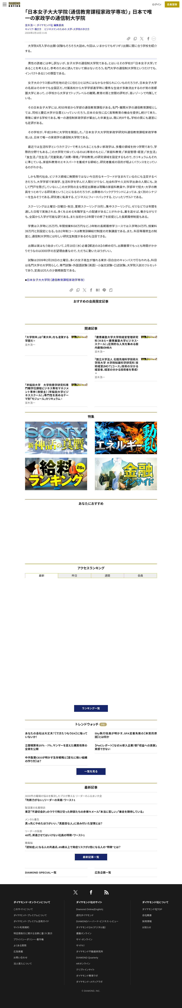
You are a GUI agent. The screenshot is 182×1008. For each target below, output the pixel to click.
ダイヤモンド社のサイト (89, 902)
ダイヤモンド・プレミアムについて (30, 915)
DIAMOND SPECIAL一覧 (40, 872)
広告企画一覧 (103, 872)
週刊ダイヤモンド (85, 915)
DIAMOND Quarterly (87, 957)
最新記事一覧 (91, 857)
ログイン (156, 4)
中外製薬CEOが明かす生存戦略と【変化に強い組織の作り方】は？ (56, 759)
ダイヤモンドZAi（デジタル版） (91, 927)
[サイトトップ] (14, 4)
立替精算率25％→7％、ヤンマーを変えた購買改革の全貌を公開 (56, 747)
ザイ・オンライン (84, 939)
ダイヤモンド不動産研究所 (89, 951)
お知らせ (146, 927)
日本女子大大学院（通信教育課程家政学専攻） (56, 279)
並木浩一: (44, 25)
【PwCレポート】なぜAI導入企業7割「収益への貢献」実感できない (126, 747)
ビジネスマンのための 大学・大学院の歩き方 (67, 29)
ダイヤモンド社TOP (152, 909)
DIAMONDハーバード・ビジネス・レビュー (97, 921)
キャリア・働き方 (33, 29)
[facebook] (91, 893)
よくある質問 (20, 945)
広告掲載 (18, 951)
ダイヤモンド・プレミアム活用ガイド (31, 921)
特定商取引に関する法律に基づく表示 (33, 933)
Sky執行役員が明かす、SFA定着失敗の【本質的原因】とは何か (126, 735)
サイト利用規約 (21, 927)
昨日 (74, 575)
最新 (41, 575)
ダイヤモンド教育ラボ (87, 975)
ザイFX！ (80, 945)
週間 (107, 575)
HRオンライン (83, 963)
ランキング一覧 (91, 708)
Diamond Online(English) (89, 909)
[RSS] (106, 893)
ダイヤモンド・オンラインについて (32, 902)
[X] (75, 893)
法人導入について (23, 963)
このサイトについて (23, 909)
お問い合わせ (20, 957)
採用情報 (147, 921)
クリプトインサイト (85, 969)
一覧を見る (91, 771)
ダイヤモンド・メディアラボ (89, 981)
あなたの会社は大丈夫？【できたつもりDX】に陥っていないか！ (56, 735)
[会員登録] (172, 4)
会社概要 (147, 915)
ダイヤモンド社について (155, 902)
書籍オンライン (84, 933)
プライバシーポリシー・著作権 (29, 939)
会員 (140, 575)
